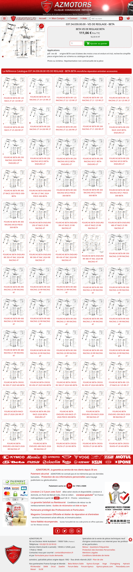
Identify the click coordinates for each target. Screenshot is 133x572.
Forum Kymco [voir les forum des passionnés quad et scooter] (87, 566)
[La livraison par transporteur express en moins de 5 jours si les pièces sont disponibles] (15, 514)
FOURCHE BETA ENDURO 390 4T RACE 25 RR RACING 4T (66, 225)
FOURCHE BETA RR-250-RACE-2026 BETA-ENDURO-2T (40, 414)
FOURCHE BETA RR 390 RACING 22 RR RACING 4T (119, 290)
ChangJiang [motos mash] (115, 563)
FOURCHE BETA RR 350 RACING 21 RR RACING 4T (66, 321)
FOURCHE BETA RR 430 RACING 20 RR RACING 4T (93, 353)
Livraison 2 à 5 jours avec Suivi (46, 491)
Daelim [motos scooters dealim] (62, 566)
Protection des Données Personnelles (98, 550)
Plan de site (98, 559)
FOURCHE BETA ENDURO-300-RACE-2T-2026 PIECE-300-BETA (66, 414)
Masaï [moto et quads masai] (33, 569)
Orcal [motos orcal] (53, 566)
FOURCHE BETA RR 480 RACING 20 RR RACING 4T (119, 353)
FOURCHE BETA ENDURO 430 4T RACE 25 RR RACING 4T (93, 225)
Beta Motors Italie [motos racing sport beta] (76, 563)
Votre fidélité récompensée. (44, 521)
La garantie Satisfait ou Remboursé (48, 502)
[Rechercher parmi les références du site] (104, 18)
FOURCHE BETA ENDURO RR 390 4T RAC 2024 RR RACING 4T (40, 257)
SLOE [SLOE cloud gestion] (41, 569)
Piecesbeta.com (123, 566)
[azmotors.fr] (23, 18)
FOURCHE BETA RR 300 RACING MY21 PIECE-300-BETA (119, 193)
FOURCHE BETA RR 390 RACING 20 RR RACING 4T (66, 353)
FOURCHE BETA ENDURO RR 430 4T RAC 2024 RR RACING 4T (66, 257)
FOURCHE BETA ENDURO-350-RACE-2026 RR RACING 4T (93, 414)
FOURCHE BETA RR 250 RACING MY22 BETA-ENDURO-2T (66, 161)
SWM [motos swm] (45, 566)
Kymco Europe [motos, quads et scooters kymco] (93, 563)
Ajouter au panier (96, 43)
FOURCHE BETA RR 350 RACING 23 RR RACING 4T (119, 256)
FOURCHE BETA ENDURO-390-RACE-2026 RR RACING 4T (119, 414)
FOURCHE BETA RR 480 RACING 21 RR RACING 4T (14, 353)
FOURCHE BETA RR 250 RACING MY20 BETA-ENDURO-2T (119, 161)
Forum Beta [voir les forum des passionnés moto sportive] (73, 566)
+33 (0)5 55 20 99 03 (47, 544)
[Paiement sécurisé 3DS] (15, 490)
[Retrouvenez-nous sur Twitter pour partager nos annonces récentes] (64, 530)
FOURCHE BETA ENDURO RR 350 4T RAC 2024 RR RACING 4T (14, 257)
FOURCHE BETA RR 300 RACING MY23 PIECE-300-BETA (66, 193)
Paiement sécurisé (40, 473)
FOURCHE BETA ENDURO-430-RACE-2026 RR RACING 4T (14, 446)
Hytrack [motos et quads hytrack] (126, 563)
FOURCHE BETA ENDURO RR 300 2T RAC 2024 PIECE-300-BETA (40, 193)
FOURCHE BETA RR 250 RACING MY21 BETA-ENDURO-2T (93, 161)
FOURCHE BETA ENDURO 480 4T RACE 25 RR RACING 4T (119, 225)
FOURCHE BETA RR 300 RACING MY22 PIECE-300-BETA (93, 193)
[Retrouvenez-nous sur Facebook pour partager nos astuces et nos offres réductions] (57, 530)
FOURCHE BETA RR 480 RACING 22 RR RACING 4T (40, 321)
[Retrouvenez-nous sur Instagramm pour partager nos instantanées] (71, 530)
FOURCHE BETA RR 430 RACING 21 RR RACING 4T (119, 321)
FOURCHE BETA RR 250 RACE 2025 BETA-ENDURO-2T (119, 130)
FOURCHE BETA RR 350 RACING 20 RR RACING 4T (40, 353)
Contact (72, 18)
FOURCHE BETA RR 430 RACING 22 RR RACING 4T (14, 321)
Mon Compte (57, 18)
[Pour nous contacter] (117, 515)
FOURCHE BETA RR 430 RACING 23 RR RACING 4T (40, 290)
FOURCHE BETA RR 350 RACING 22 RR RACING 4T (93, 290)
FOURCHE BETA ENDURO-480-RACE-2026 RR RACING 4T (40, 446)
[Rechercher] (121, 18)
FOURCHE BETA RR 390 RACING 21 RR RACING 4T (93, 321)
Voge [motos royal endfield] (104, 563)
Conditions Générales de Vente (95, 555)
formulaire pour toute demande (49, 555)
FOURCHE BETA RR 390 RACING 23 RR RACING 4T (14, 290)
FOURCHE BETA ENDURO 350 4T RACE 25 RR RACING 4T (40, 225)
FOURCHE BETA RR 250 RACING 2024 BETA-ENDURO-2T (14, 160)
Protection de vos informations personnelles (63, 476)
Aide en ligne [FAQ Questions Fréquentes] (81, 505)
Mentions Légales (90, 552)
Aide (83, 18)
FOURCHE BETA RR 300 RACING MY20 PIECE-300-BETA (14, 225)
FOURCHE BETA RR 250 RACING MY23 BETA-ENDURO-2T (40, 161)
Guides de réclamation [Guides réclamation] (63, 505)
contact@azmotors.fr (64, 552)
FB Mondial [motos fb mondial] (35, 566)
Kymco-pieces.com (105, 566)
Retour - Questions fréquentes (95, 547)
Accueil (42, 18)
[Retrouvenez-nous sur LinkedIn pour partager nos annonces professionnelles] (78, 530)
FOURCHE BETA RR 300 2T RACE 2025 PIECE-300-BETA (14, 193)
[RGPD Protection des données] (117, 493)
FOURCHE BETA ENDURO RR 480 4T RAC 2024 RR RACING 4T (93, 259)
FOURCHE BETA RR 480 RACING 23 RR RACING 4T (66, 290)
